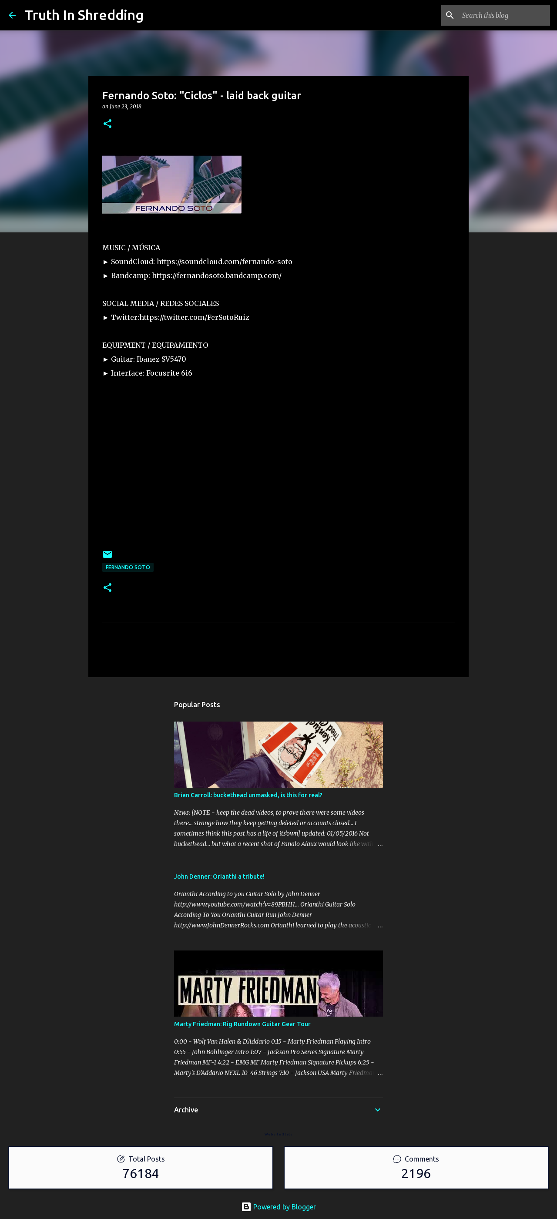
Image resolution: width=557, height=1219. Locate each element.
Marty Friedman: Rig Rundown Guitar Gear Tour (242, 1024)
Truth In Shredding (84, 15)
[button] (107, 124)
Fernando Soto (128, 567)
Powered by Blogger (278, 1207)
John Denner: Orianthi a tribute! (219, 876)
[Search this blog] (504, 15)
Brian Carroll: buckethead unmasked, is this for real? (248, 795)
